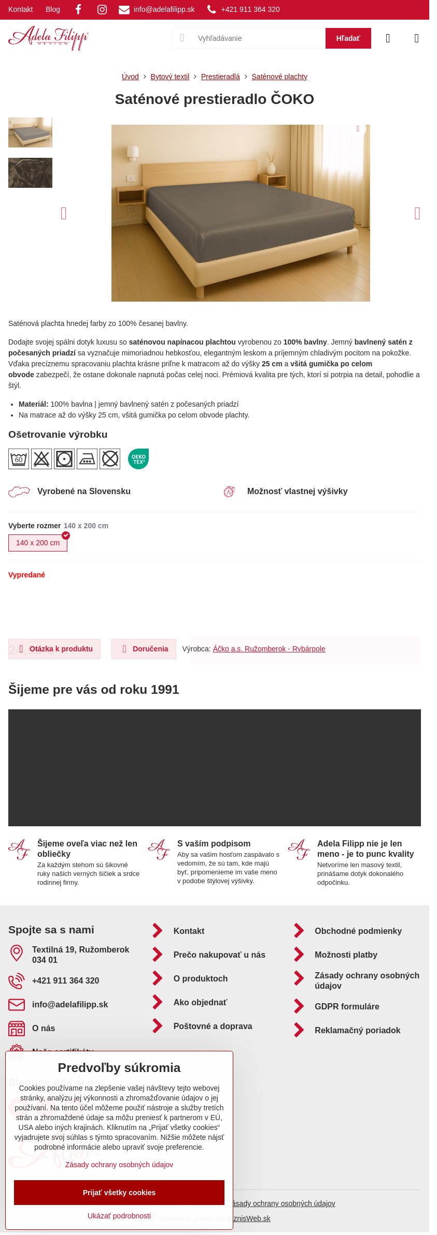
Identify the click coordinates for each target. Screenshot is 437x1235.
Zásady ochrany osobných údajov (281, 1203)
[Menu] (416, 38)
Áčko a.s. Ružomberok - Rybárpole (269, 649)
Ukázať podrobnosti (119, 1216)
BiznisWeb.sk (249, 1218)
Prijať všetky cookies (119, 1192)
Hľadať (348, 38)
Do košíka (305, 609)
